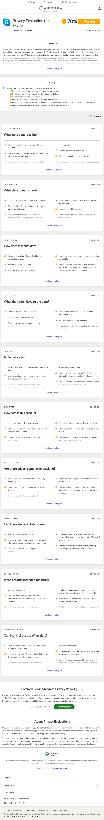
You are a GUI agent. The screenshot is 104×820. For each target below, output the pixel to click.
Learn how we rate (91, 30)
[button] (99, 9)
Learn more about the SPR (40, 707)
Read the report (64, 707)
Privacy (18, 810)
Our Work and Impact (69, 2)
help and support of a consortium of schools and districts (68, 728)
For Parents (31, 2)
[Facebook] (6, 803)
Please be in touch (61, 744)
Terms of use (43, 810)
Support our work (59, 768)
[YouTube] (20, 803)
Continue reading (52, 69)
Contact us (8, 810)
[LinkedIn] (25, 803)
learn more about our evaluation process (36, 744)
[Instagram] (15, 803)
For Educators (48, 2)
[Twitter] (11, 803)
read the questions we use (81, 738)
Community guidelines (59, 810)
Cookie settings (29, 810)
